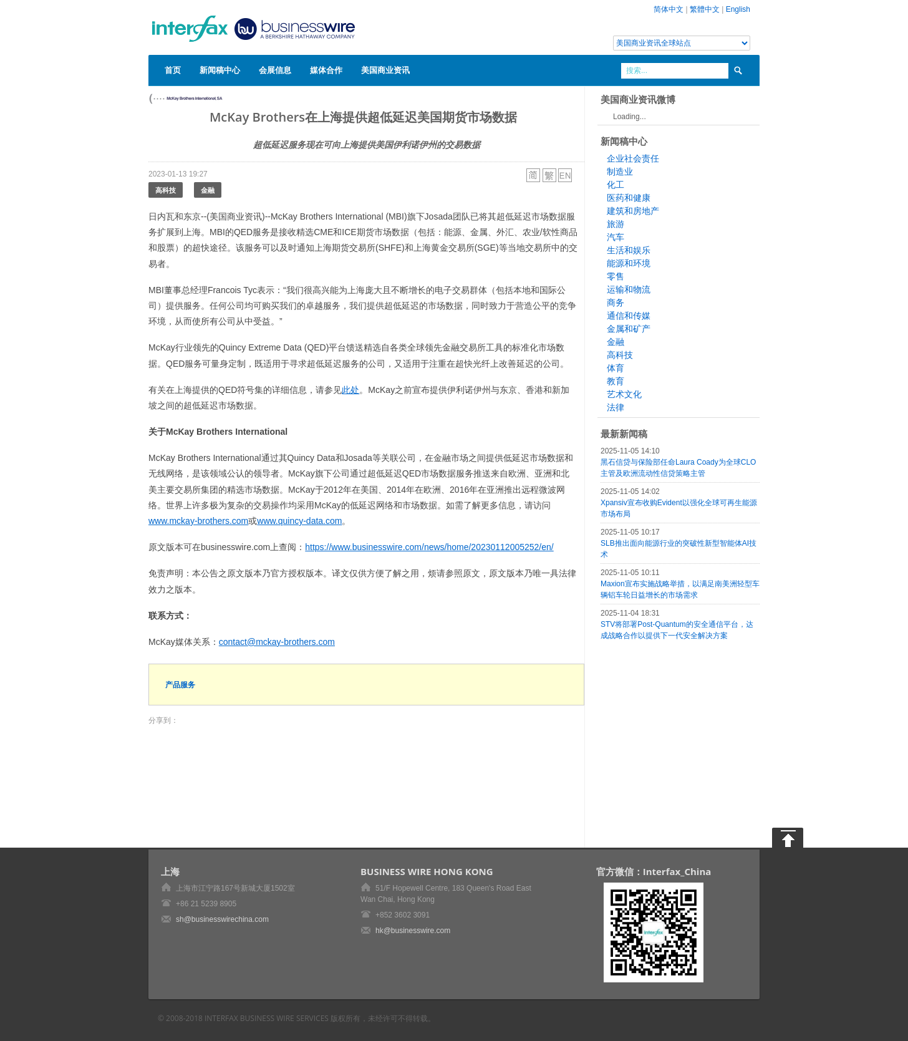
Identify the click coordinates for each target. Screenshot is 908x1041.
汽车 (615, 237)
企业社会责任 (633, 158)
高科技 (165, 190)
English (738, 9)
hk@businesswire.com (412, 930)
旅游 (615, 224)
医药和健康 (628, 198)
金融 (208, 190)
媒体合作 (326, 69)
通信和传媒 (628, 316)
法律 (615, 407)
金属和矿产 (628, 329)
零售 (615, 276)
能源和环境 (628, 263)
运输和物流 (628, 289)
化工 (615, 185)
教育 (615, 381)
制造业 (620, 172)
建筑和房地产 (633, 211)
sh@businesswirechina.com (222, 919)
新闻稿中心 (220, 69)
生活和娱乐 (628, 250)
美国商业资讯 (385, 69)
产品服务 (180, 684)
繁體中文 (705, 9)
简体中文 (668, 9)
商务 (615, 302)
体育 (615, 368)
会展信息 (275, 69)
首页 (173, 69)
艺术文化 (624, 394)
